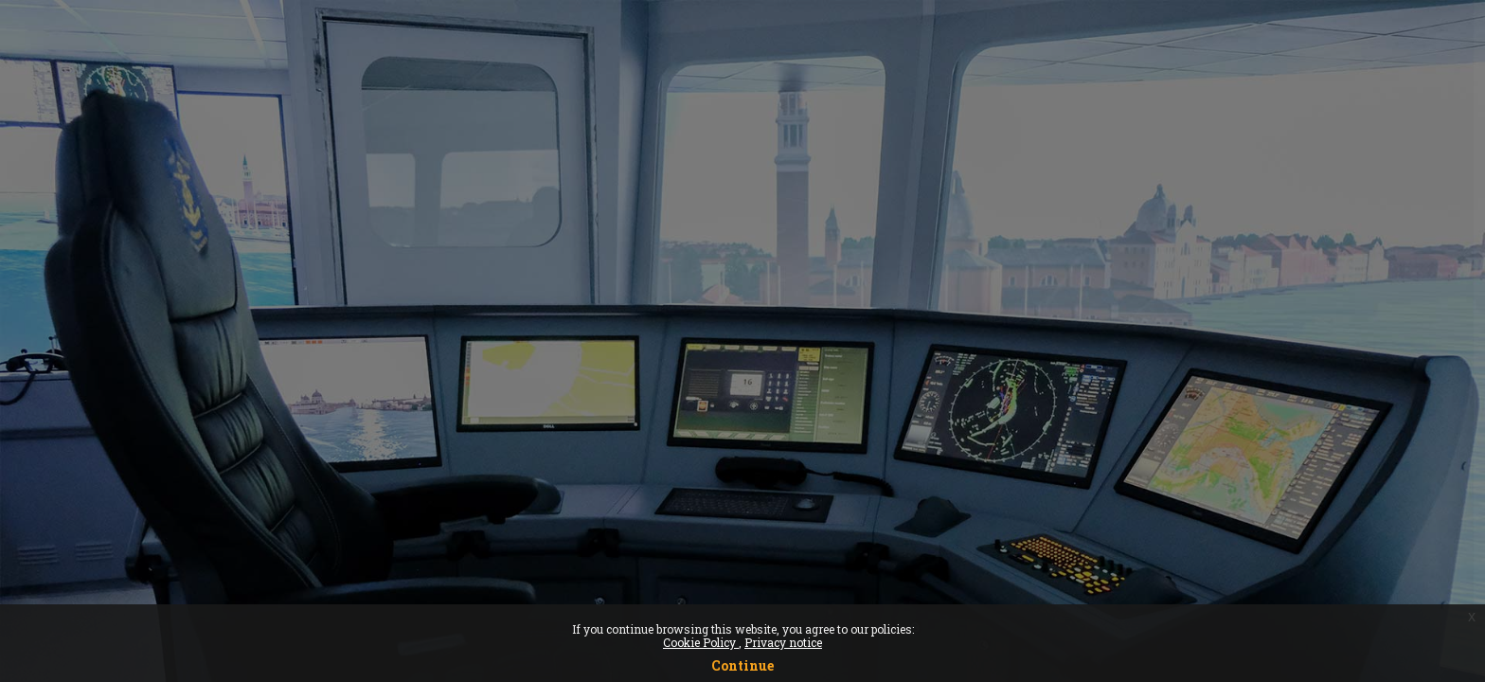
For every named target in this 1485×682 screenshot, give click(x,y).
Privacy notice (783, 642)
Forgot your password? (1385, 470)
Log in (1285, 523)
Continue (742, 665)
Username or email (1180, 282)
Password (1149, 378)
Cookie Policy (701, 642)
